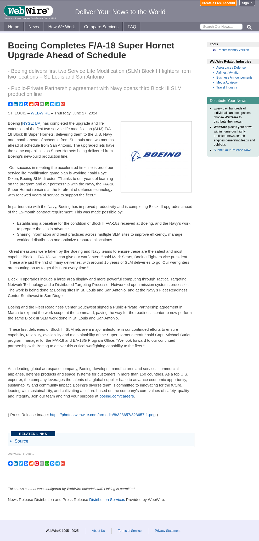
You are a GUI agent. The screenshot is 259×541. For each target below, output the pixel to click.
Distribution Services (107, 499)
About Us (98, 531)
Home (13, 27)
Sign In (247, 3)
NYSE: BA (31, 123)
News (34, 27)
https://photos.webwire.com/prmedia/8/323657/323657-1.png (103, 414)
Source (21, 441)
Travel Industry (226, 87)
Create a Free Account (218, 3)
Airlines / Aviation (228, 72)
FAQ (132, 27)
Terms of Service (130, 531)
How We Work (61, 27)
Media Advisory (227, 82)
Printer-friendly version (233, 50)
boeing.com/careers (116, 396)
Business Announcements (234, 77)
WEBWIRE (40, 113)
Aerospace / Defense (231, 67)
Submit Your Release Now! (232, 150)
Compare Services (101, 27)
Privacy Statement (167, 531)
